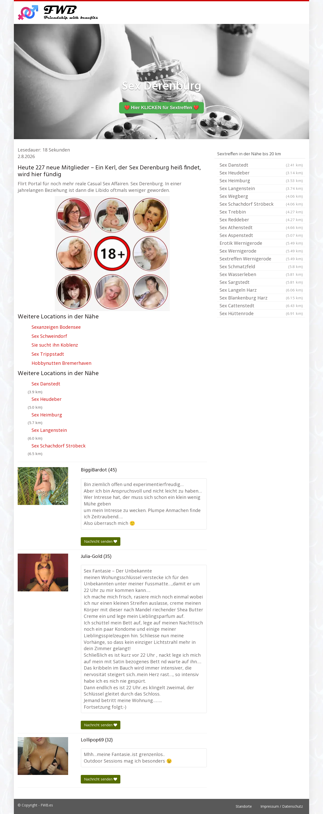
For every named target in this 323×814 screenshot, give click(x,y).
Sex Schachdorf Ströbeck (59, 446)
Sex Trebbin (261, 212)
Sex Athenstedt (261, 227)
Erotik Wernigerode (261, 243)
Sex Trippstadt (48, 354)
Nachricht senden (100, 541)
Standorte (244, 806)
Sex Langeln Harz (261, 290)
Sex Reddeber (261, 219)
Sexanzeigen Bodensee (56, 327)
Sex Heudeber (47, 399)
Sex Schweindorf (49, 336)
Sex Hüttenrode (261, 313)
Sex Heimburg (47, 415)
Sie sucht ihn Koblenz (55, 345)
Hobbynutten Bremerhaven (61, 363)
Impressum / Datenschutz (281, 806)
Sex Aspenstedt (261, 235)
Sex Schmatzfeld (261, 266)
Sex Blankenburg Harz (261, 298)
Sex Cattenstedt (261, 305)
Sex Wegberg (261, 196)
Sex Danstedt (46, 384)
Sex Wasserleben (261, 274)
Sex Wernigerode (261, 251)
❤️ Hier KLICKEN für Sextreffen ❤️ (161, 107)
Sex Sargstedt (261, 282)
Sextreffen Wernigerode (261, 258)
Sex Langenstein (49, 430)
